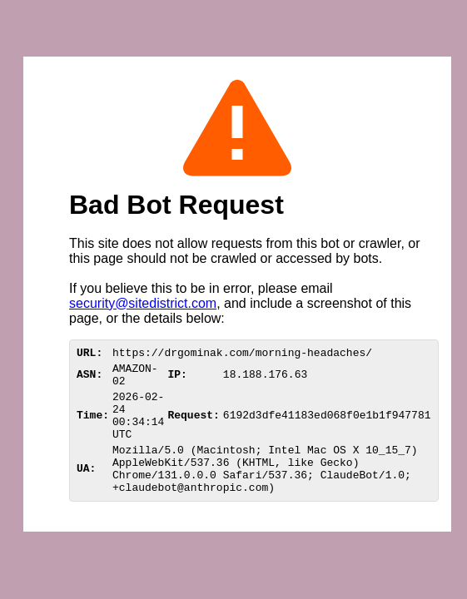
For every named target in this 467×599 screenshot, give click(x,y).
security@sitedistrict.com (142, 303)
